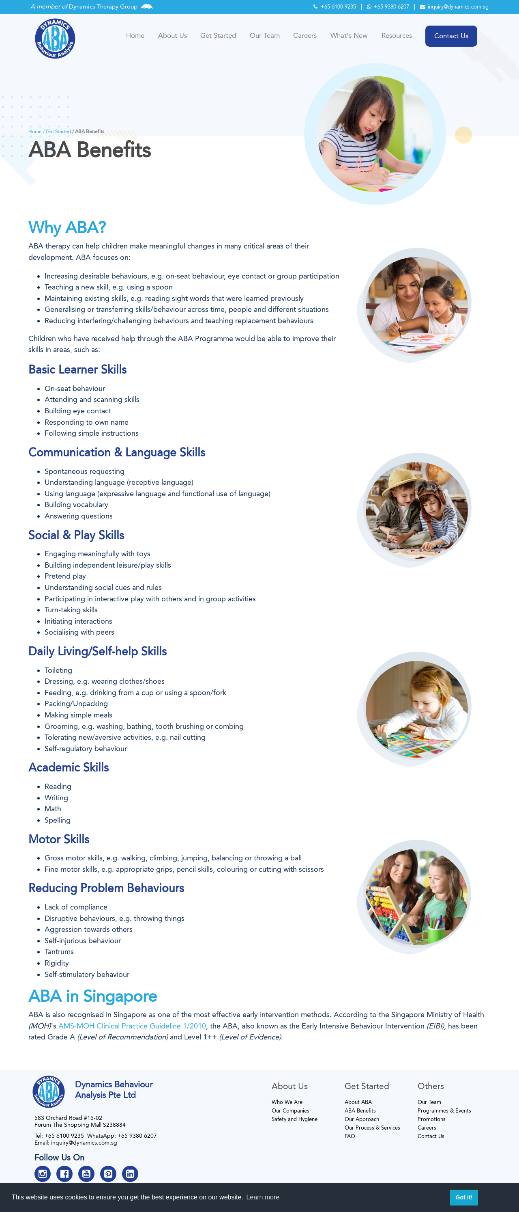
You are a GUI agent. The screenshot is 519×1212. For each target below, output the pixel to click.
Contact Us (431, 1136)
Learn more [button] (262, 1197)
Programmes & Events (444, 1111)
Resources (397, 35)
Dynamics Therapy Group (103, 6)
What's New (349, 35)
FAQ (350, 1136)
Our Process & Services (372, 1128)
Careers (305, 35)
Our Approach (362, 1119)
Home (135, 35)
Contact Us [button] (451, 36)
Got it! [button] (463, 1197)
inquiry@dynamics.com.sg (454, 7)
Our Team (265, 35)
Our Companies (290, 1111)
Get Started (218, 35)
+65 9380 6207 (388, 7)
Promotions (432, 1119)
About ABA (358, 1102)
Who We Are (287, 1102)
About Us (172, 35)
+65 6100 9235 (334, 7)
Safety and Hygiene (294, 1119)
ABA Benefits (360, 1111)
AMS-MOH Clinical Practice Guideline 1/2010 (132, 1026)
